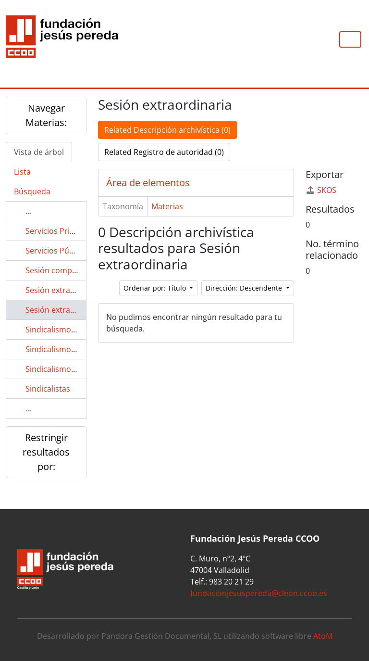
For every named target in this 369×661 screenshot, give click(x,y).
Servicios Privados (58, 231)
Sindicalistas (47, 388)
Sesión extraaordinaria (66, 290)
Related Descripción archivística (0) (167, 130)
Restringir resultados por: (46, 452)
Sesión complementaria (68, 270)
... (28, 211)
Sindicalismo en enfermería (74, 369)
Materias (167, 206)
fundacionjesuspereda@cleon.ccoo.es (258, 593)
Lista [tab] (22, 171)
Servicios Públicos (57, 250)
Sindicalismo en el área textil (76, 349)
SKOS (321, 190)
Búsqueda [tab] (32, 191)
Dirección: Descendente (245, 287)
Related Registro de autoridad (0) (164, 152)
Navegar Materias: (46, 115)
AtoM (322, 636)
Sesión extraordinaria (64, 310)
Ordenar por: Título (155, 287)
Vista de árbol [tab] (39, 152)
